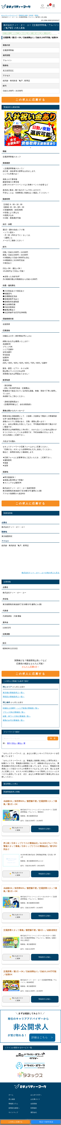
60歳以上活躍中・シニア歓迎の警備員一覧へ (21, 708)
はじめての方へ (36, 1095)
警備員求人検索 (23, 15)
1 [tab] (30, 148)
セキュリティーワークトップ (9, 15)
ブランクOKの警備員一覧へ (14, 712)
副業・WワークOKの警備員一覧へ (16, 716)
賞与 (9, 743)
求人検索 (12, 1099)
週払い (20, 743)
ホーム (11, 1095)
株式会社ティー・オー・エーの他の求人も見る (40, 573)
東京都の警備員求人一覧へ (13, 693)
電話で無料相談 (46, 1122)
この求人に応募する (30, 99)
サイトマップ (13, 1112)
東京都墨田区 (8, 70)
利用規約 (33, 1108)
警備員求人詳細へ (44, 829)
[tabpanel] (31, 128)
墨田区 (36, 15)
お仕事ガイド (35, 1099)
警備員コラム (13, 1104)
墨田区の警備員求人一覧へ (13, 697)
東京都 (31, 15)
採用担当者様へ (14, 1108)
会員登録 (33, 1104)
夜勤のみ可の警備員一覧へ (13, 720)
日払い (14, 743)
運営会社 (33, 1112)
